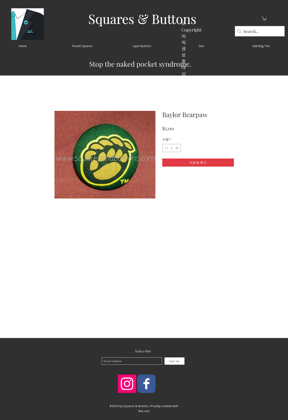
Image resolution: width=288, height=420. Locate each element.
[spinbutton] (172, 148)
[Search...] (259, 31)
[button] (264, 18)
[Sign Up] (174, 361)
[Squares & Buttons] (146, 384)
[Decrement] (166, 148)
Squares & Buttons (142, 18)
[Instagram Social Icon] (127, 384)
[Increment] (177, 148)
